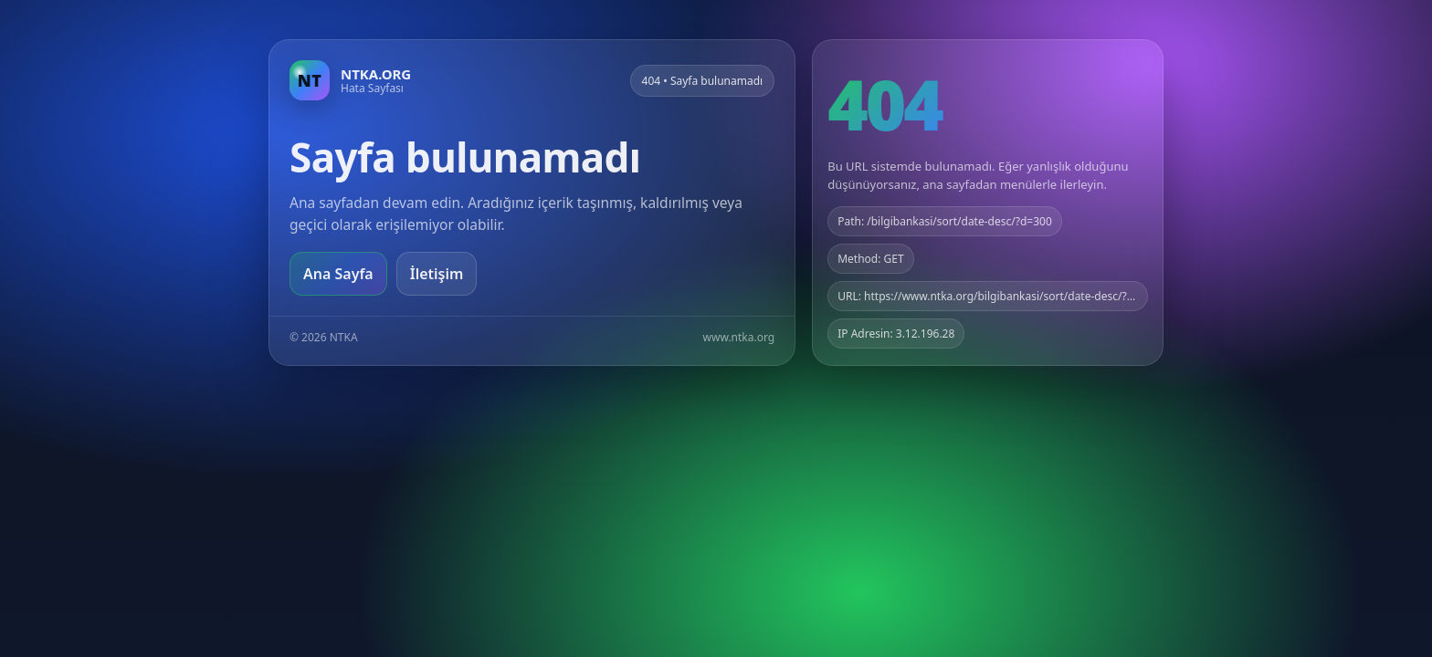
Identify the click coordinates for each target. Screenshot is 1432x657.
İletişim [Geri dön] (437, 274)
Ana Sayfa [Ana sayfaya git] (338, 274)
